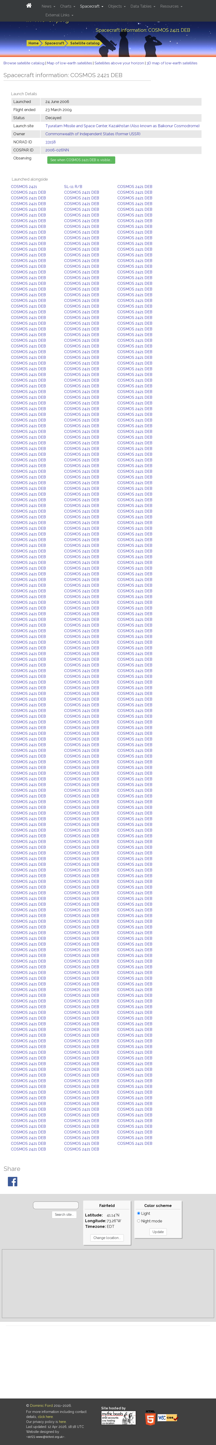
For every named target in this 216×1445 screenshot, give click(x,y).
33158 (50, 142)
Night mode (149, 1221)
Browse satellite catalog (24, 63)
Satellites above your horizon (120, 63)
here (62, 1422)
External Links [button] (58, 15)
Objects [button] (115, 6)
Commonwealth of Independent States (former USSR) (92, 134)
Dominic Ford (41, 1405)
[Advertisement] (108, 1283)
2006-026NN (57, 150)
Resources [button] (170, 6)
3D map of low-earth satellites (172, 63)
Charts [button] (66, 6)
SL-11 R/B (73, 186)
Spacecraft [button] (90, 6)
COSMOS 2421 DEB (134, 186)
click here (45, 1417)
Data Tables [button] (141, 6)
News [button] (47, 6)
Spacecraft (54, 43)
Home (34, 43)
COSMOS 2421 (24, 186)
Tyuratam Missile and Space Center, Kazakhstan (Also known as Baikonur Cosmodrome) (122, 126)
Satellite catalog (85, 43)
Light (143, 1213)
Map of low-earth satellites (70, 63)
